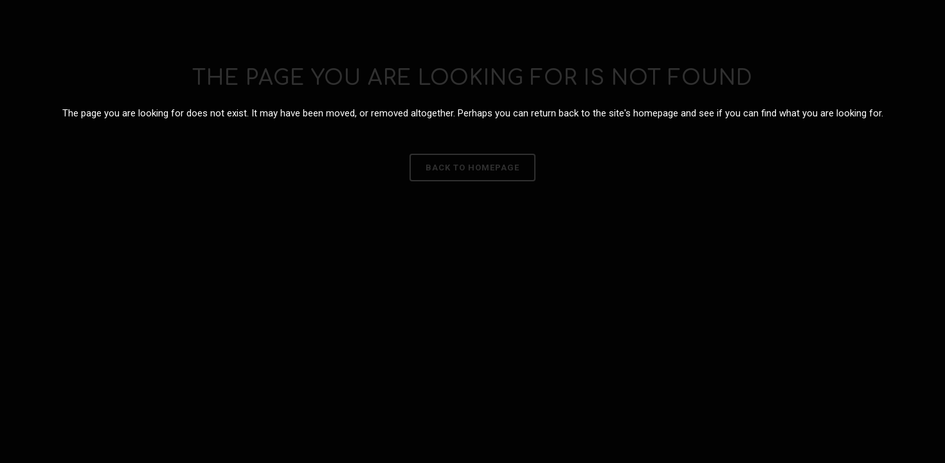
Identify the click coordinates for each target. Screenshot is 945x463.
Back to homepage (472, 167)
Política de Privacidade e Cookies (371, 272)
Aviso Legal (581, 272)
